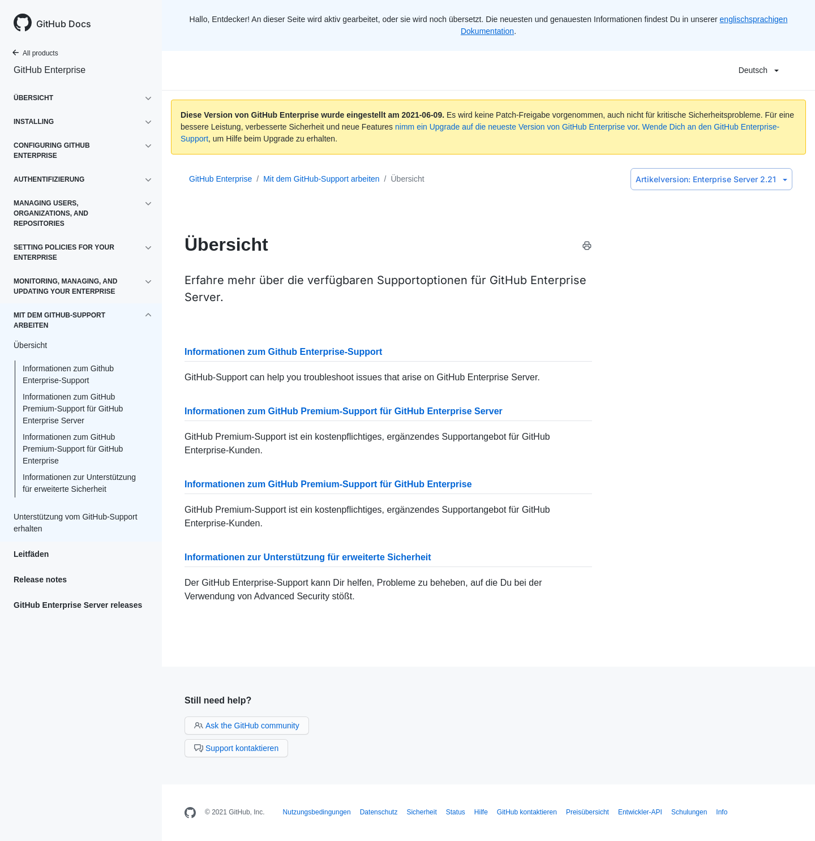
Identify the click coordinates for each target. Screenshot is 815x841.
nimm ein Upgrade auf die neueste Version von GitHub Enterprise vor (516, 126)
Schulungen (689, 812)
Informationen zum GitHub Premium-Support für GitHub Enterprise (73, 448)
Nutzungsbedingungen (317, 812)
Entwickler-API (640, 812)
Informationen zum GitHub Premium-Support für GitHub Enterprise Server (73, 408)
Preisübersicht (587, 812)
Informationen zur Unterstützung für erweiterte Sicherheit (79, 483)
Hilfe (481, 812)
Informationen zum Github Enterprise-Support (68, 374)
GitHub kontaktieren (527, 812)
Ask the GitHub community (246, 725)
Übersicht (407, 178)
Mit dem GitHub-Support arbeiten (321, 178)
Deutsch (759, 70)
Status (455, 812)
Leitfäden (31, 554)
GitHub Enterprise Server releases (78, 605)
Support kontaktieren (236, 748)
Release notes (40, 579)
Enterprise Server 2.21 (711, 179)
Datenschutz (379, 812)
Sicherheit (421, 812)
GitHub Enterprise (49, 70)
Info (721, 812)
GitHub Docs (63, 23)
